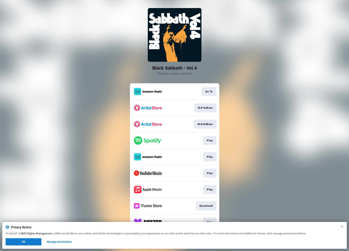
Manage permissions (59, 241)
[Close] (342, 226)
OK (23, 241)
